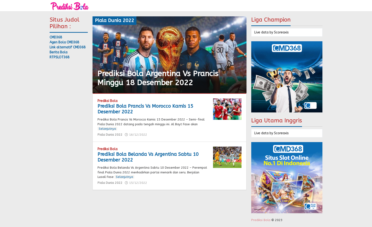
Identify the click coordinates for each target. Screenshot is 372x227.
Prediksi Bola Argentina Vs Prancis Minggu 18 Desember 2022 (157, 78)
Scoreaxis (281, 32)
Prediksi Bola (107, 101)
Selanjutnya (107, 128)
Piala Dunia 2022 (110, 134)
